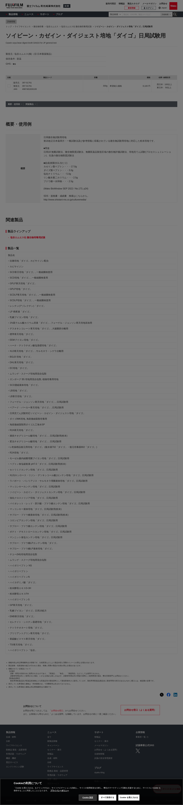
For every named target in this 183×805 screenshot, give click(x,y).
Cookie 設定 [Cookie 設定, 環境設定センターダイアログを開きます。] (87, 797)
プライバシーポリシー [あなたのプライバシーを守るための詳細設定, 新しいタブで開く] (59, 791)
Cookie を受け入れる (129, 797)
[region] (91, 792)
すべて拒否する (107, 797)
